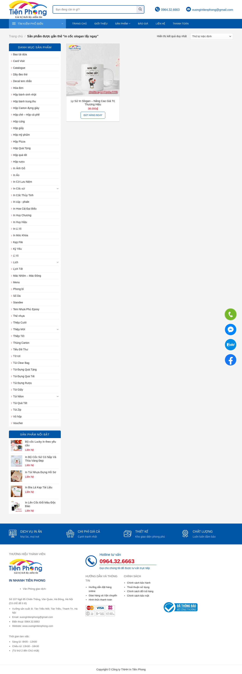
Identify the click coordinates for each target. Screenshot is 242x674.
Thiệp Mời (19, 329)
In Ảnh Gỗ (19, 168)
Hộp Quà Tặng (22, 148)
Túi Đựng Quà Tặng (25, 369)
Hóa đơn (18, 87)
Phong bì (18, 288)
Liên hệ (160, 23)
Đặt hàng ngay (93, 115)
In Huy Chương (22, 215)
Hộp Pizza (19, 141)
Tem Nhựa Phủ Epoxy (26, 309)
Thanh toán (181, 23)
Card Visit (19, 61)
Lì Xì (16, 255)
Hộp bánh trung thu (24, 101)
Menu (16, 282)
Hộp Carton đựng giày (26, 108)
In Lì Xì (17, 228)
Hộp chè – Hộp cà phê (26, 114)
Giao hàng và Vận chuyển (103, 595)
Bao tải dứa (20, 54)
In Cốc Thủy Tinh (23, 195)
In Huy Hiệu (20, 222)
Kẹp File (18, 242)
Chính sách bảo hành (138, 582)
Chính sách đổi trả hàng (140, 591)
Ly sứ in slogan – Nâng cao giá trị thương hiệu (93, 102)
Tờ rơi (16, 356)
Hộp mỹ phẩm (21, 134)
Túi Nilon (18, 396)
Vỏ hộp (17, 416)
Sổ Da (17, 295)
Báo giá (143, 23)
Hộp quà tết (20, 155)
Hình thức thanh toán (100, 599)
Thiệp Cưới (19, 322)
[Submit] (140, 9)
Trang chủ (79, 23)
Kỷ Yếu (17, 248)
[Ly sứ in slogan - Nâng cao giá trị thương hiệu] (92, 69)
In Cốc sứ (19, 188)
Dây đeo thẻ (20, 74)
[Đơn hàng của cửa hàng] (211, 36)
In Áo (16, 175)
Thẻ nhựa (19, 315)
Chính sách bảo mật (138, 595)
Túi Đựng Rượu (22, 382)
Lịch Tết (18, 268)
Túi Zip (17, 409)
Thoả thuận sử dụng (138, 587)
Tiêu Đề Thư (20, 349)
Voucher (18, 423)
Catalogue (19, 67)
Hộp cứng (19, 121)
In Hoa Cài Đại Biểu (24, 208)
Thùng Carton (21, 342)
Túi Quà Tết (20, 403)
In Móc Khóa (20, 235)
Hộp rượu (19, 161)
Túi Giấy (18, 389)
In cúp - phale (21, 201)
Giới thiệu (101, 23)
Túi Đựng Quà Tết (23, 376)
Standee (18, 302)
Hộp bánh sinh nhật (24, 94)
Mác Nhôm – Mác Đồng (27, 275)
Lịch (15, 262)
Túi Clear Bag (21, 362)
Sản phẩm (122, 23)
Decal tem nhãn (22, 81)
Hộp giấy (18, 128)
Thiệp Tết (18, 335)
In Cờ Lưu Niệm (22, 181)
